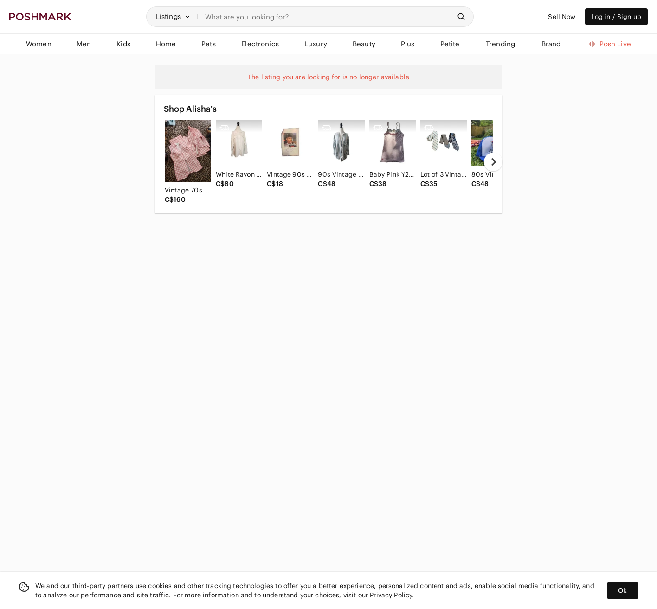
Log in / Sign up (616, 17)
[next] (493, 162)
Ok (622, 590)
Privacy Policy (391, 595)
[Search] (328, 16)
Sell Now (561, 17)
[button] (173, 16)
